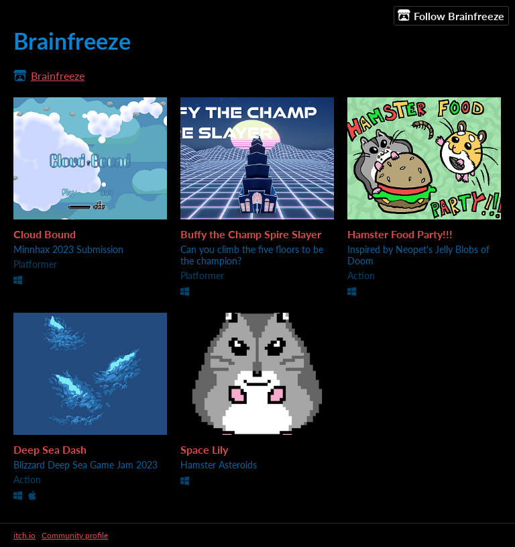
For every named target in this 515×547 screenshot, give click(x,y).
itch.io (24, 535)
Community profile (75, 535)
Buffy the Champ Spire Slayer (250, 234)
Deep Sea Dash (50, 449)
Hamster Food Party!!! (400, 234)
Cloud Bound (44, 234)
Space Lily (204, 449)
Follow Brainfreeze (451, 15)
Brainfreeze (57, 75)
